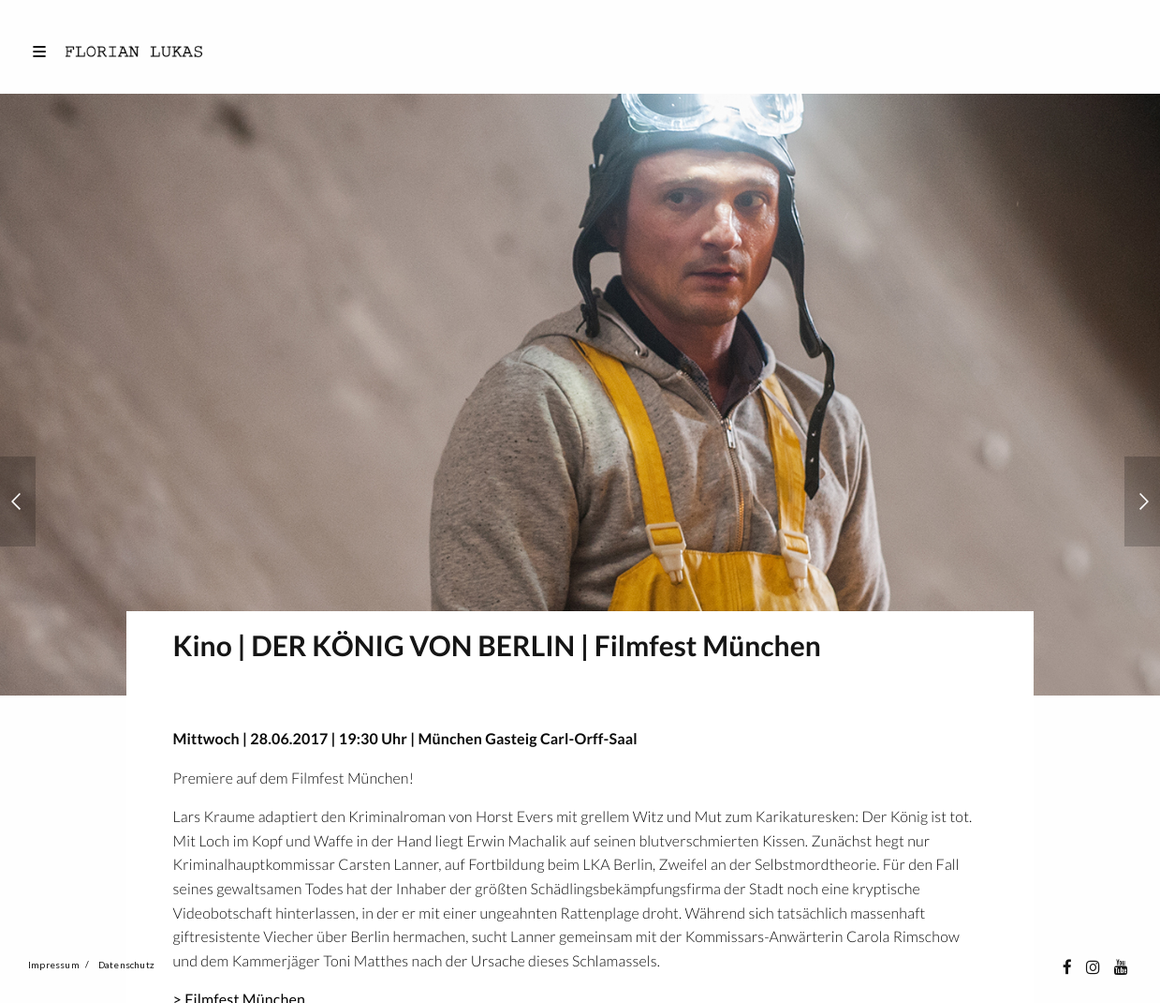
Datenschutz (126, 964)
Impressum (54, 964)
